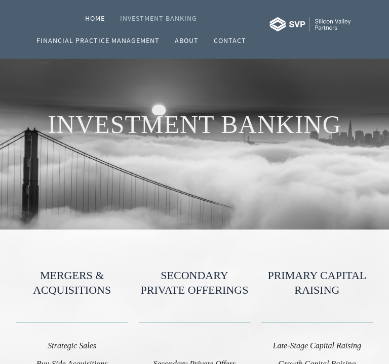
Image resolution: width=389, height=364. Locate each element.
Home (95, 18)
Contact (230, 40)
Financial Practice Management (98, 40)
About (187, 40)
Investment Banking (158, 18)
